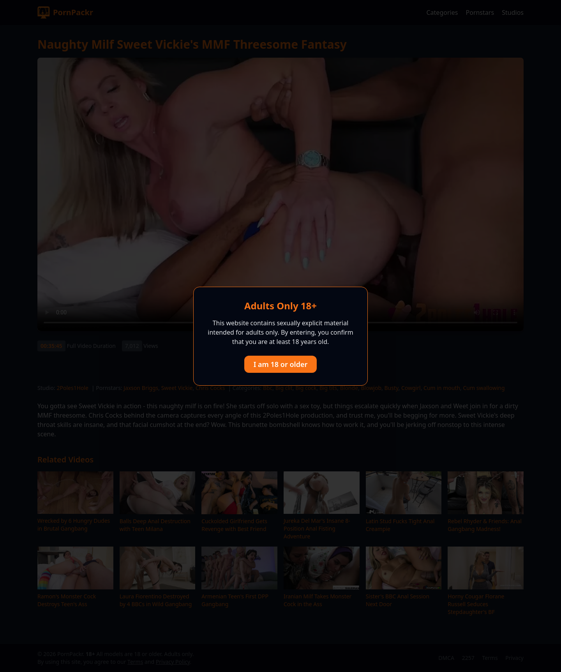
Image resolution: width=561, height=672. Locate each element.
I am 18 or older (281, 364)
